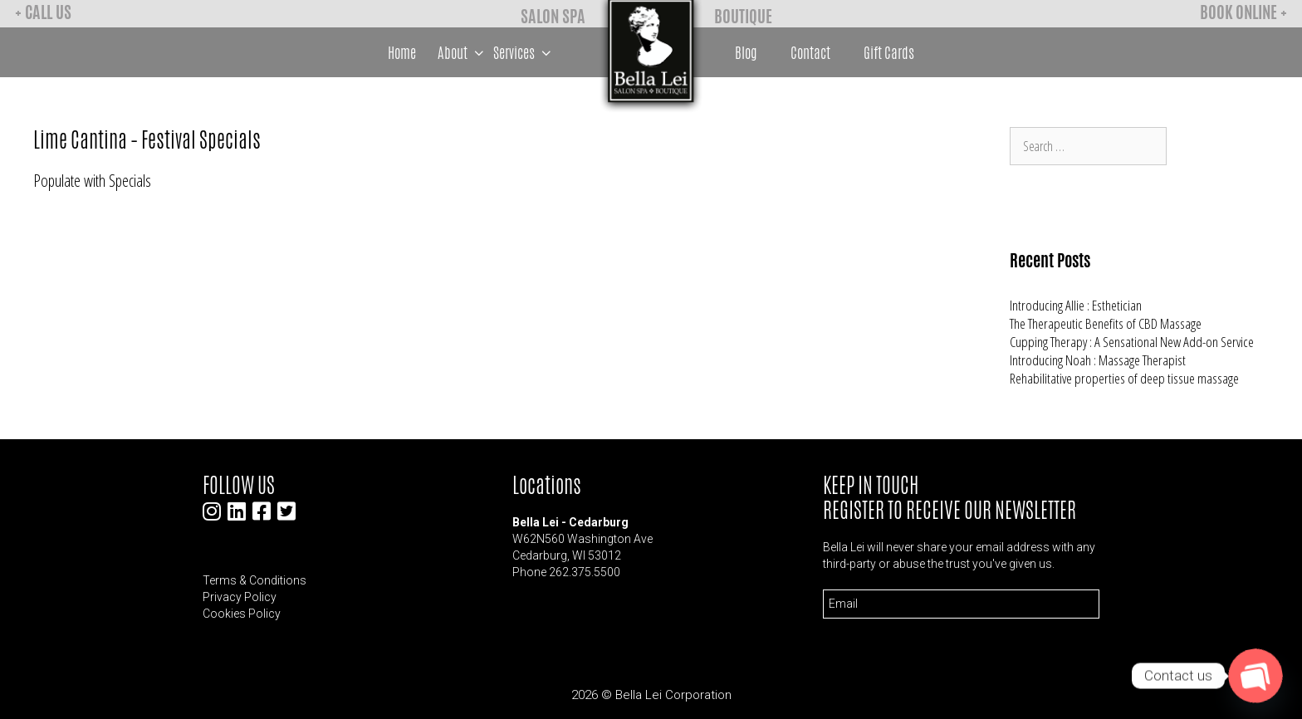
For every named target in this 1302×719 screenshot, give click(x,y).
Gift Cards (889, 52)
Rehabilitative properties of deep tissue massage (1124, 378)
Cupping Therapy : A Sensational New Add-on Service (1132, 341)
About (463, 52)
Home (402, 52)
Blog (746, 52)
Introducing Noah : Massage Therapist (1098, 359)
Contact (810, 52)
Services (524, 52)
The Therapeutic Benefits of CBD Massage (1106, 323)
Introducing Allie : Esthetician (1076, 305)
